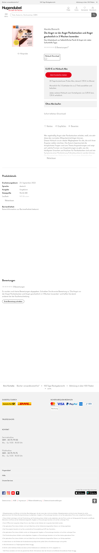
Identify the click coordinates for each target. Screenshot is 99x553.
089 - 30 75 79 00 (10, 440)
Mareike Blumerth (51, 29)
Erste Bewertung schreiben (13, 301)
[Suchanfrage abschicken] (94, 15)
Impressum (22, 500)
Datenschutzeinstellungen (53, 500)
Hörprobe (24, 53)
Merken (50, 126)
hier (32, 544)
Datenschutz (6, 500)
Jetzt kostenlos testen (58, 75)
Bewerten (74, 126)
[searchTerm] (50, 15)
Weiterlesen (51, 158)
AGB (14, 500)
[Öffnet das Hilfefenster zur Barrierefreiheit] (94, 501)
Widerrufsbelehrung (35, 500)
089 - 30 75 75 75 (10, 453)
